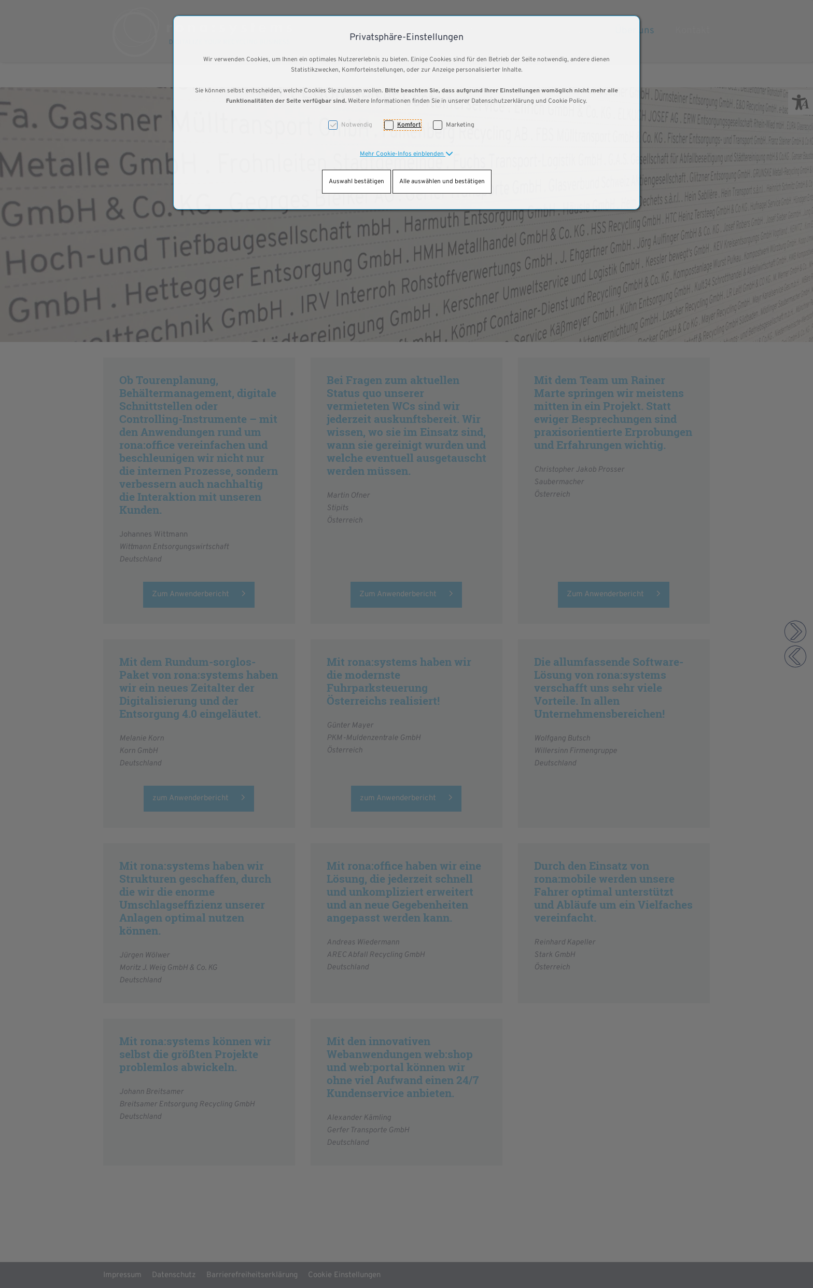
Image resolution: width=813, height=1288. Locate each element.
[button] (406, 154)
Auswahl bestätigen (356, 181)
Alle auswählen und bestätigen (442, 181)
